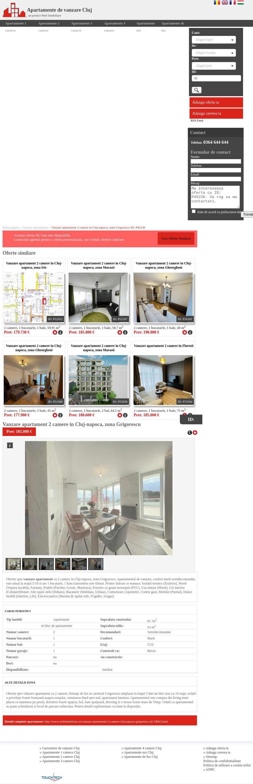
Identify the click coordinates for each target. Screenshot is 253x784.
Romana (217, 2)
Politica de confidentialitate (222, 761)
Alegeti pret (204, 66)
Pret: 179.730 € (17, 332)
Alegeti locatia (205, 53)
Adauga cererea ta (206, 113)
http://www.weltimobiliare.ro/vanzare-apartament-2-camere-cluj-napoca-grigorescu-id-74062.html (106, 721)
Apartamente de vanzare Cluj (47, 10)
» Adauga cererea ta (217, 752)
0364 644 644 (216, 142)
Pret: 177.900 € (17, 415)
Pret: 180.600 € (81, 415)
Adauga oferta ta (205, 102)
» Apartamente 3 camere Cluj (60, 761)
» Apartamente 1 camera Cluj (60, 752)
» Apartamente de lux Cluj (140, 757)
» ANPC (209, 769)
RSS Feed (197, 120)
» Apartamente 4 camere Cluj (142, 748)
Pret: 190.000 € (146, 332)
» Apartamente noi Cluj (137, 752)
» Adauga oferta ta (216, 748)
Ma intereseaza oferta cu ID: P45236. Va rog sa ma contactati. (215, 197)
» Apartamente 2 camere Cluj (60, 757)
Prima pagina (11, 227)
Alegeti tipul (204, 40)
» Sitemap (210, 757)
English (225, 2)
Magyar (240, 2)
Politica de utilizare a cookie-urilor (227, 765)
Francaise (232, 2)
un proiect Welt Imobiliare (44, 15)
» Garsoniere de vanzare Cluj (60, 748)
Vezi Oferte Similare (176, 238)
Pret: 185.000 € (81, 332)
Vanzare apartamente (35, 227)
